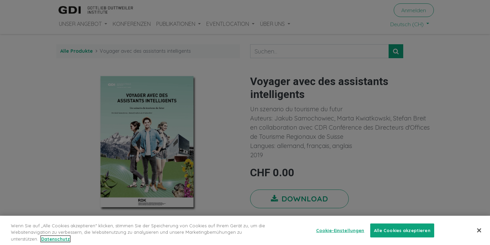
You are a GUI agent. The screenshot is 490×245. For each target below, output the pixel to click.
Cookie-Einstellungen (340, 234)
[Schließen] (479, 234)
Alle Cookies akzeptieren (402, 234)
